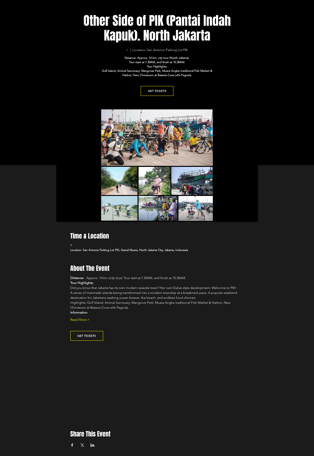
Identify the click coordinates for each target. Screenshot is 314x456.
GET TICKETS (157, 91)
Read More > (79, 320)
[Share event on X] (82, 445)
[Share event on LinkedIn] (92, 445)
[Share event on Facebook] (72, 445)
